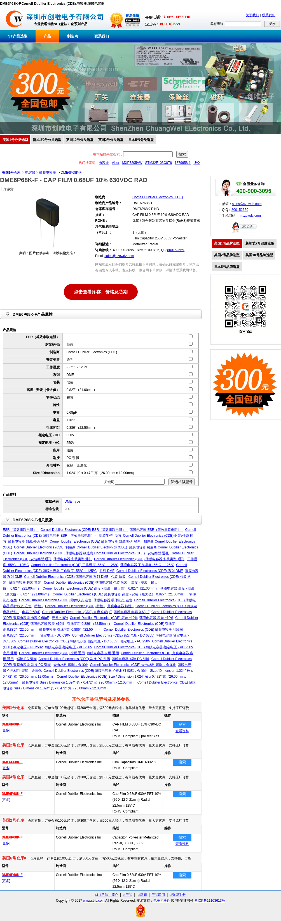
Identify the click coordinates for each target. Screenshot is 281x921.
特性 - (38, 606)
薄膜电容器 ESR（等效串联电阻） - (156, 530)
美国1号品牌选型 (227, 243)
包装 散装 (119, 577)
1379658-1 (183, 163)
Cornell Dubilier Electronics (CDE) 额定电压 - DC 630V (113, 635)
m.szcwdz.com (250, 216)
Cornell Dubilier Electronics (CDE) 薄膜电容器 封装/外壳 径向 (95, 541)
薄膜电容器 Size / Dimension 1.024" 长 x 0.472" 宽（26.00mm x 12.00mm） (78, 682)
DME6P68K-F (71, 173)
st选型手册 (178, 895)
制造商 (72, 36)
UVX (196, 163)
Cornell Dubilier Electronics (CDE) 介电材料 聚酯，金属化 (133, 665)
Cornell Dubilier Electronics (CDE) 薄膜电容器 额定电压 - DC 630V (68, 641)
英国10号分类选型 (79, 140)
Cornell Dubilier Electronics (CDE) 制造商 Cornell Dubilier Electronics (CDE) (70, 547)
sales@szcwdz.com (119, 256)
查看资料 (182, 731)
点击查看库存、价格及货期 (101, 291)
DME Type (72, 501)
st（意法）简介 (106, 895)
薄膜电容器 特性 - (120, 606)
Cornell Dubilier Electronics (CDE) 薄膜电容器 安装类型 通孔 (139, 559)
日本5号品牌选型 (227, 267)
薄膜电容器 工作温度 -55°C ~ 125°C (147, 565)
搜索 (182, 724)
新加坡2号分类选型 (47, 140)
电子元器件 (161, 901)
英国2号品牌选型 (227, 255)
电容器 (104, 163)
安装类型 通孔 (157, 553)
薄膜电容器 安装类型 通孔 (72, 559)
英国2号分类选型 (111, 140)
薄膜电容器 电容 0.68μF (131, 612)
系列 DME (106, 571)
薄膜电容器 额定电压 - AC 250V (68, 647)
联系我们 (268, 15)
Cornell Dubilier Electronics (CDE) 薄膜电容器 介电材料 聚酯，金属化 (95, 671)
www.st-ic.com (94, 901)
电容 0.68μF (31, 612)
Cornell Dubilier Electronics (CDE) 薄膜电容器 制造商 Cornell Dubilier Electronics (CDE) (79, 553)
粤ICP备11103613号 (210, 901)
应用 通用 (10, 653)
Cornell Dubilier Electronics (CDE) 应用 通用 (52, 653)
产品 (47, 36)
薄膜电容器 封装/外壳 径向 (28, 541)
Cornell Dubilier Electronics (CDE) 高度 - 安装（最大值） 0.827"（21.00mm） (100, 588)
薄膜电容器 (47, 173)
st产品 (127, 895)
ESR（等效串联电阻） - (21, 530)
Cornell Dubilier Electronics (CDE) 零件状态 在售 (55, 600)
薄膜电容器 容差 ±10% (156, 618)
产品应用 (158, 895)
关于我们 (252, 15)
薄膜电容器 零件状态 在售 (112, 600)
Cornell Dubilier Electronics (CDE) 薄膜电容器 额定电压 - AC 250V (143, 647)
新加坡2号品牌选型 (259, 243)
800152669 (175, 250)
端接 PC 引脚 (26, 659)
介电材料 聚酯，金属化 (70, 665)
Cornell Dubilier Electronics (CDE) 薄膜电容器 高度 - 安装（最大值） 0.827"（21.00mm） (119, 594)
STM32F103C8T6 (158, 163)
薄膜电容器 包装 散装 (25, 583)
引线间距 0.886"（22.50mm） (89, 624)
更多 (6, 730)
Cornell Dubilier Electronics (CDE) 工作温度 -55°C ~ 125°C (74, 565)
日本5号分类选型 (141, 140)
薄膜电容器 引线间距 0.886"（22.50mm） (70, 630)
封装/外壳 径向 (110, 536)
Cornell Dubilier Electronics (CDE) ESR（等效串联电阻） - (84, 530)
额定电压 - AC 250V (135, 641)
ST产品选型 (17, 36)
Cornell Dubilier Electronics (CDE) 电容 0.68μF (77, 612)
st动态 (142, 895)
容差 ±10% (60, 618)
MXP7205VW (132, 163)
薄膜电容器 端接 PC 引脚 (130, 659)
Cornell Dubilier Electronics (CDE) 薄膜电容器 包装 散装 (86, 583)
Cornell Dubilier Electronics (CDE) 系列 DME (149, 571)
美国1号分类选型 (15, 140)
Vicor (115, 163)
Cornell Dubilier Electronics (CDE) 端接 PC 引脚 (74, 659)
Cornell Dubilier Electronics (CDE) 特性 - (75, 606)
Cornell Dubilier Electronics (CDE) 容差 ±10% (104, 618)
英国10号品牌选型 (259, 255)
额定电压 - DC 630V (55, 635)
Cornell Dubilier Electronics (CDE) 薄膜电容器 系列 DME (66, 577)
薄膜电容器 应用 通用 (103, 653)
